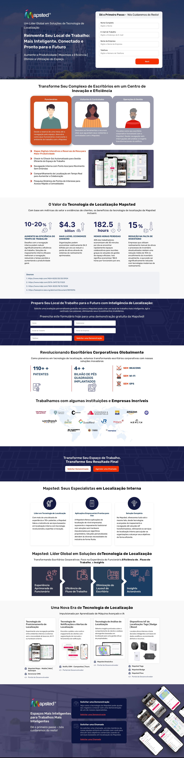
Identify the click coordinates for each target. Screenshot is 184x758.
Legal (138, 754)
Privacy (144, 754)
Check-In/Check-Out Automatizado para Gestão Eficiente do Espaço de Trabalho (57, 160)
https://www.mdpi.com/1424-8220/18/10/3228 (48, 287)
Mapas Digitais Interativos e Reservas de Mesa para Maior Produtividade (60, 153)
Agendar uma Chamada (106, 462)
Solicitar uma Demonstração (126, 331)
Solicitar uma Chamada (90, 732)
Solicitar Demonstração (77, 462)
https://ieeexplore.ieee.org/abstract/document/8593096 (51, 290)
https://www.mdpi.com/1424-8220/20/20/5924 (48, 279)
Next (147, 61)
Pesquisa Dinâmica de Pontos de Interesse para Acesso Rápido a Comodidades (57, 183)
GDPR (150, 754)
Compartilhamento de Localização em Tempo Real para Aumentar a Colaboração (58, 175)
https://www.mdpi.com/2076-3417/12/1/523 (46, 283)
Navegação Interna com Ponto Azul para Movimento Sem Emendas (59, 168)
